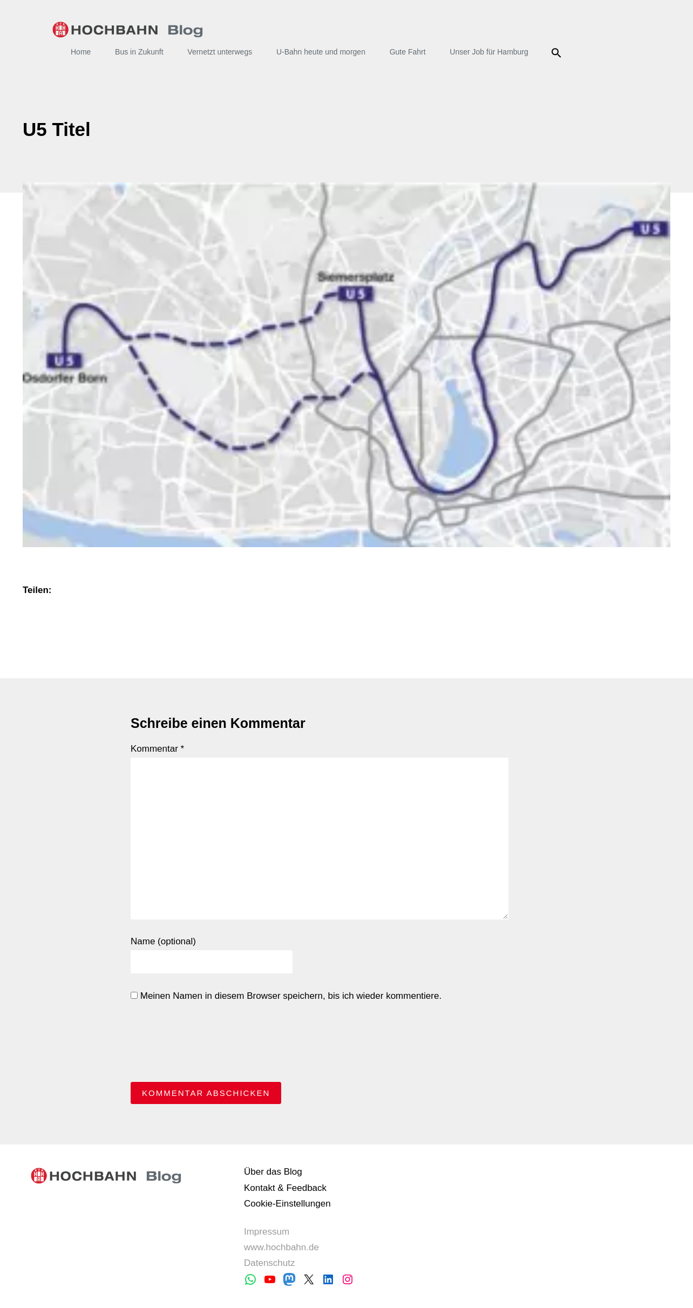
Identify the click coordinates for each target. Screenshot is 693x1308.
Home (81, 51)
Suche (558, 53)
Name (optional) (163, 941)
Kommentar (157, 749)
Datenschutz (269, 1263)
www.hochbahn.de (281, 1247)
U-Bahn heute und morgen (320, 51)
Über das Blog (273, 1172)
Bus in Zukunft (139, 51)
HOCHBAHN (127, 30)
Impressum (266, 1232)
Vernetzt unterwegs (219, 51)
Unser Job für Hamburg (489, 51)
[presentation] (213, 1045)
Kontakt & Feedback (285, 1188)
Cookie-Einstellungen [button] (287, 1203)
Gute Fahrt (408, 51)
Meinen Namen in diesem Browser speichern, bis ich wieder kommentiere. (286, 996)
